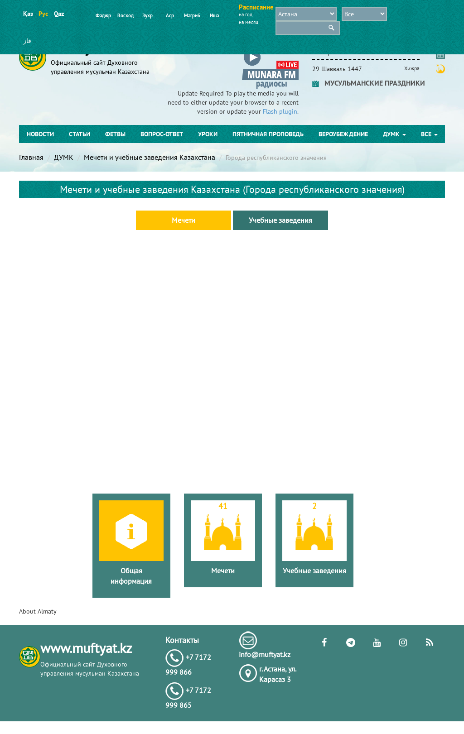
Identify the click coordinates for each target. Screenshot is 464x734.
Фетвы (115, 134)
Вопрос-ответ (161, 134)
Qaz (58, 14)
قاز (27, 41)
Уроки (208, 134)
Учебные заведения (280, 220)
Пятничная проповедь (268, 134)
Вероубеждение (343, 134)
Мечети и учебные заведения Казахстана (149, 157)
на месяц (248, 22)
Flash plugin (280, 111)
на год (245, 14)
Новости (40, 134)
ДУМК (394, 134)
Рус (43, 14)
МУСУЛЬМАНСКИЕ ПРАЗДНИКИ (368, 82)
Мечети (183, 220)
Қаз (28, 14)
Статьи (79, 134)
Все (429, 134)
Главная (31, 157)
